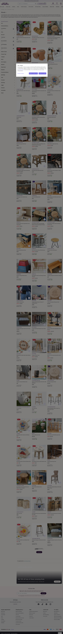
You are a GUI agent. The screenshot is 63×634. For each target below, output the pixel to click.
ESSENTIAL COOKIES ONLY (33, 73)
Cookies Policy (21, 69)
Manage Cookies (20, 73)
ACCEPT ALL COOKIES (42, 73)
